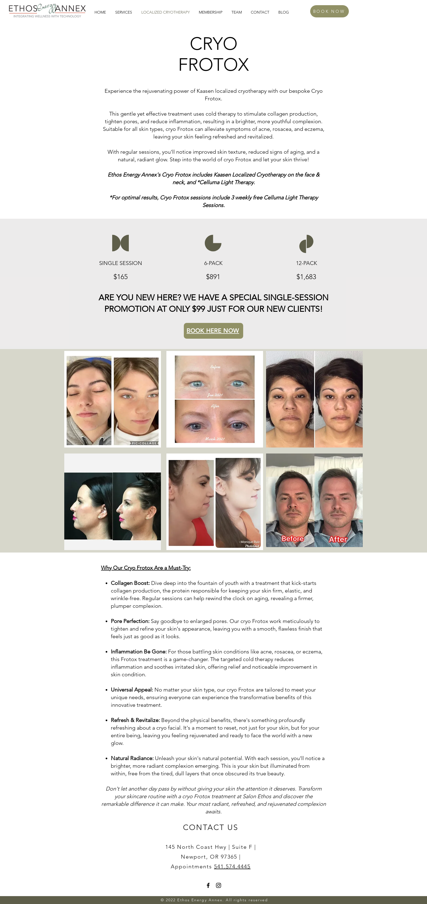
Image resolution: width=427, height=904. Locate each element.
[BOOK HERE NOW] (213, 331)
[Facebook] (208, 885)
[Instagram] (218, 885)
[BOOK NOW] (329, 11)
